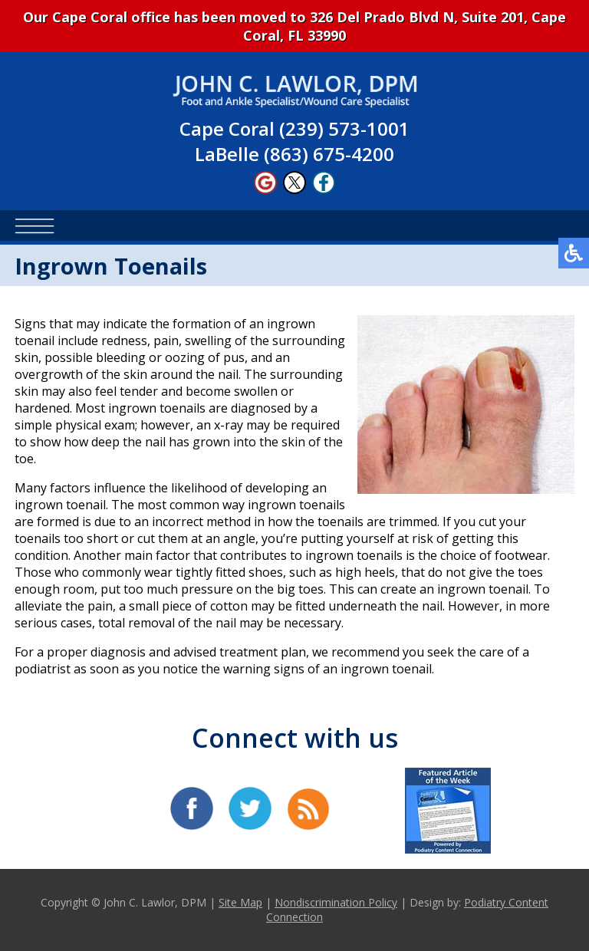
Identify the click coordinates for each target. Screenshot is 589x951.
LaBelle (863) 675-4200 (294, 153)
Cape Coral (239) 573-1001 (294, 128)
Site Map (240, 902)
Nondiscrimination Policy (336, 902)
